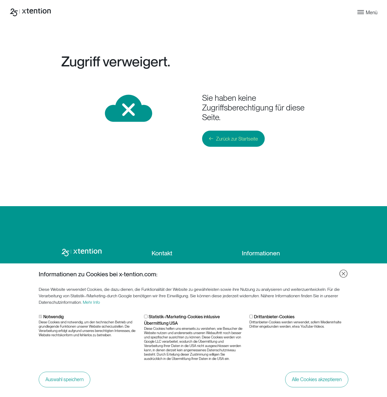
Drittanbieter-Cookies (274, 318)
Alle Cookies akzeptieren (317, 381)
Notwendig (53, 318)
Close (343, 275)
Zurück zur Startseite (237, 139)
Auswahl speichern (64, 381)
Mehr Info (91, 304)
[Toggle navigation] (367, 12)
